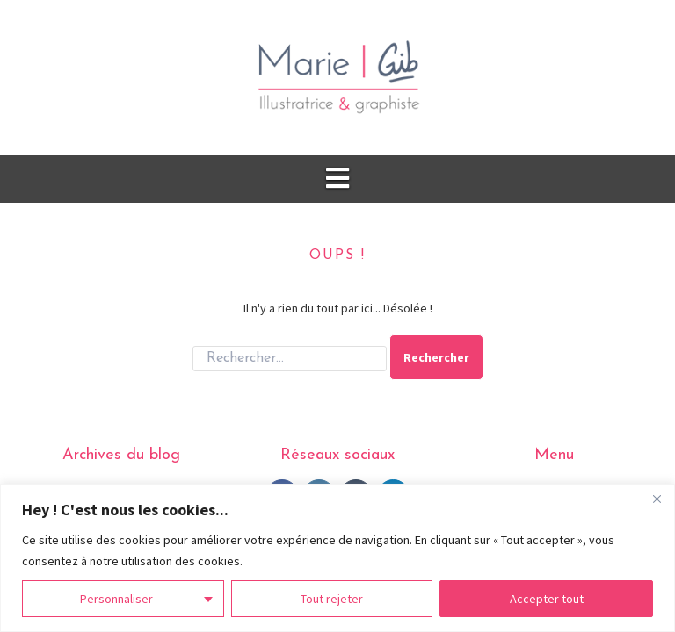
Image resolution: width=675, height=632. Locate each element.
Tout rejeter (332, 599)
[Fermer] (656, 498)
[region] (337, 558)
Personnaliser (116, 599)
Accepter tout (547, 599)
